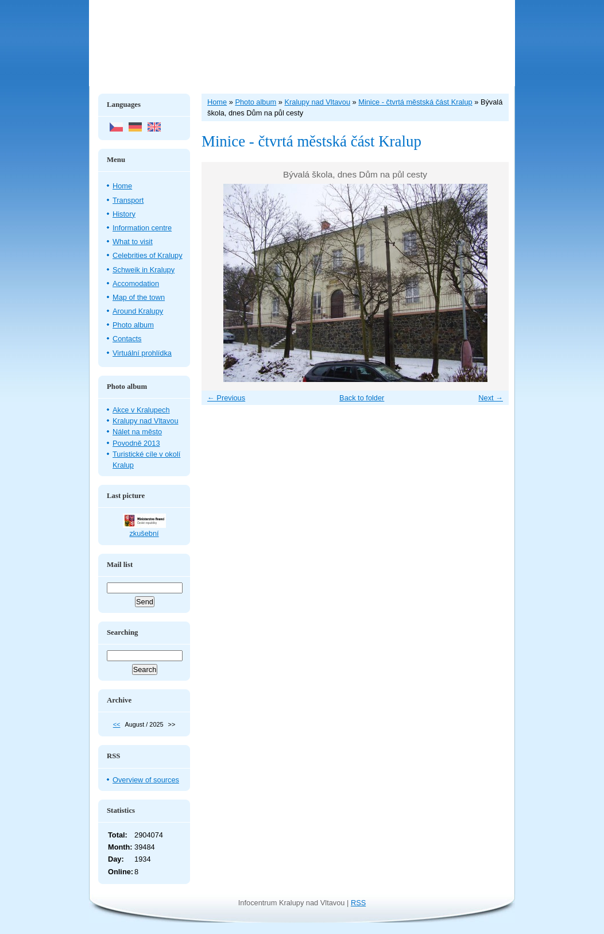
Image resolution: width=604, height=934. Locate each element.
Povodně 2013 (136, 443)
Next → (490, 397)
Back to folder (361, 397)
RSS (358, 902)
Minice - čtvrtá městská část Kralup (415, 102)
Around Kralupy (138, 311)
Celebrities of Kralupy (148, 255)
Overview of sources (146, 779)
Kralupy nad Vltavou (146, 420)
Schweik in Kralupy (144, 269)
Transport (128, 200)
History (124, 214)
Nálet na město (137, 431)
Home (122, 186)
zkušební (143, 533)
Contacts (127, 338)
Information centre (142, 227)
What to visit (133, 241)
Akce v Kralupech (141, 410)
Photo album (133, 325)
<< (117, 724)
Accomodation (136, 283)
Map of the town (139, 297)
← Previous (226, 397)
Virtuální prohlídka (142, 353)
